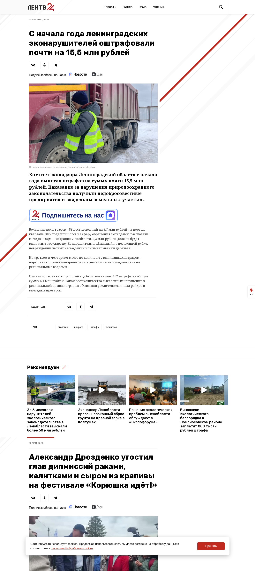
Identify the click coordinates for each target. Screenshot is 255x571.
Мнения (158, 7)
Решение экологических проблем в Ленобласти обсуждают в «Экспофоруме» (150, 416)
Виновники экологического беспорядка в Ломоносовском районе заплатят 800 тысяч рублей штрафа (201, 420)
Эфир (142, 7)
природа (78, 327)
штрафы (94, 327)
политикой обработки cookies (72, 548)
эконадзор (111, 327)
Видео (127, 7)
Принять (211, 546)
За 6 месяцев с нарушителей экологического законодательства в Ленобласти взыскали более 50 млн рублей (47, 420)
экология (63, 327)
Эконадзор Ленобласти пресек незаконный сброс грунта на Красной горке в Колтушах (101, 416)
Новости (109, 7)
